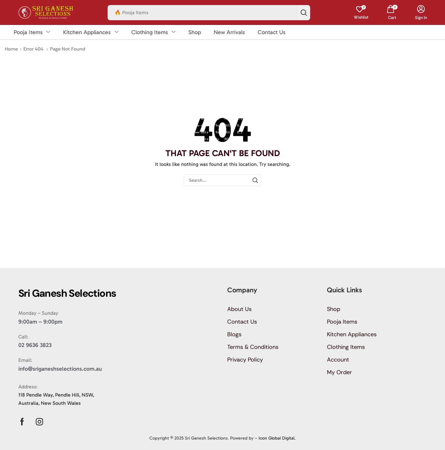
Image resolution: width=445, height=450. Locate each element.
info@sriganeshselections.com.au (60, 368)
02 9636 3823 (35, 345)
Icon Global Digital (276, 438)
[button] (361, 12)
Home (11, 49)
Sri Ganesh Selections (206, 438)
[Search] (304, 12)
